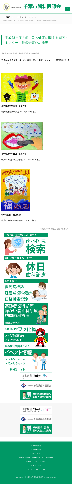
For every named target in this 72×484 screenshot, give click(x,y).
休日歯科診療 (36, 450)
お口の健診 (36, 454)
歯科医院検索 (36, 446)
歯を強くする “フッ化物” (36, 461)
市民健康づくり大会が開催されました (55, 229)
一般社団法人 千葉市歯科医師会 (33, 477)
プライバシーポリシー (36, 469)
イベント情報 (36, 465)
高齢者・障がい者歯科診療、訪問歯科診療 (36, 457)
